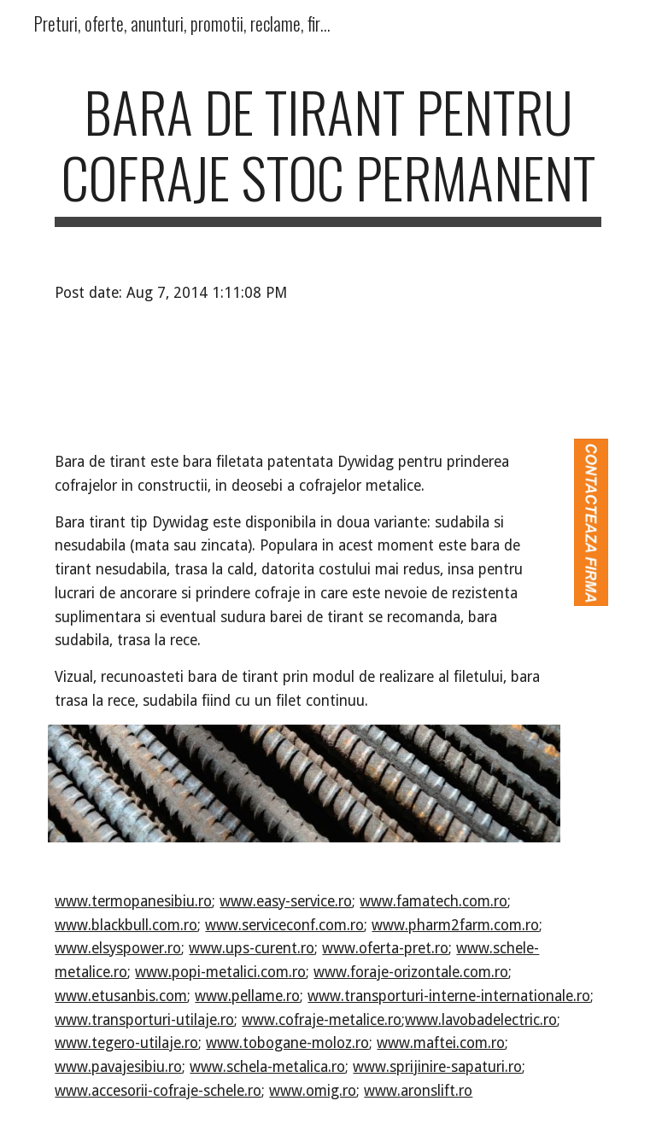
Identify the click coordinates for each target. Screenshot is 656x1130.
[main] (327, 153)
